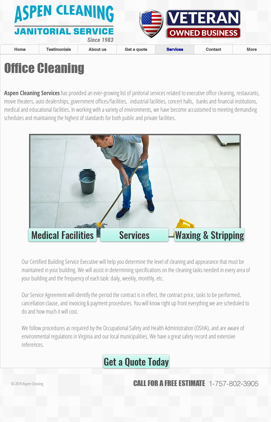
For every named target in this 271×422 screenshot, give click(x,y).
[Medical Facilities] (62, 234)
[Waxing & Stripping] (209, 234)
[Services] (134, 234)
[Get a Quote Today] (136, 361)
